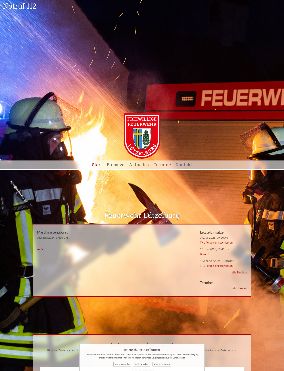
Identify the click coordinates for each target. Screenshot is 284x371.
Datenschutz (228, 350)
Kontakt (184, 165)
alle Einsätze (239, 272)
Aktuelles (139, 165)
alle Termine (240, 288)
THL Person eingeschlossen (216, 242)
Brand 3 (204, 254)
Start (97, 165)
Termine (162, 165)
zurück (41, 249)
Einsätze (115, 165)
